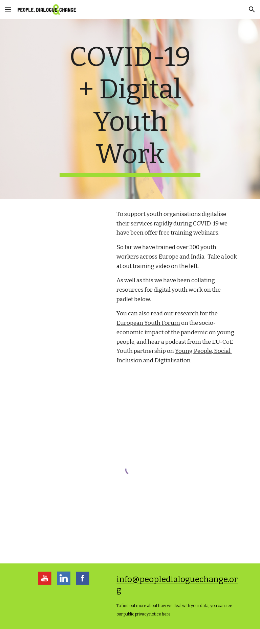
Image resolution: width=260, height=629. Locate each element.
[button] (8, 9)
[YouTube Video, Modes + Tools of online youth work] (63, 237)
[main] (130, 109)
